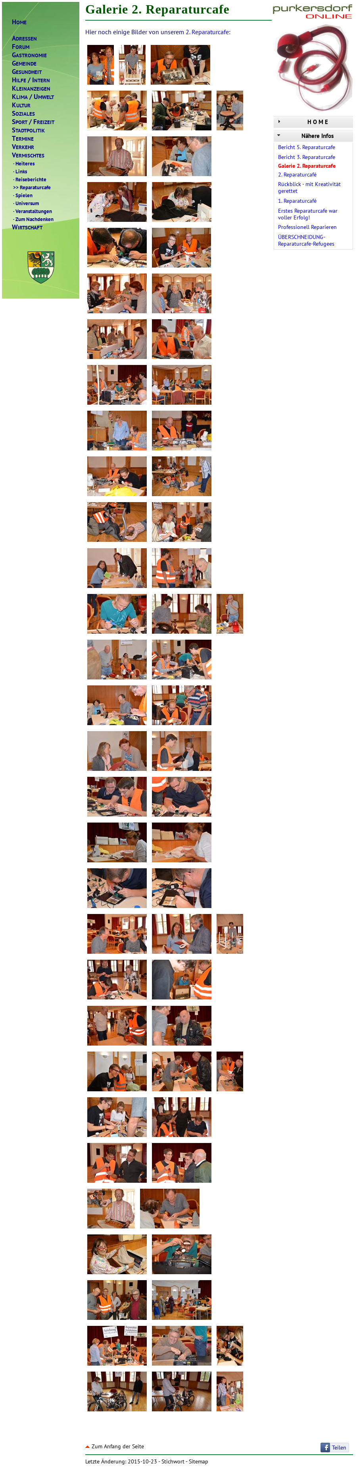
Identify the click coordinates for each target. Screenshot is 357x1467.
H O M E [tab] (302, 122)
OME (19, 22)
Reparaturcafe (31, 187)
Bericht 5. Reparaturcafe (306, 147)
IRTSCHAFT (27, 227)
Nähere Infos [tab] (305, 136)
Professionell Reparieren (307, 227)
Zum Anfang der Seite (114, 1446)
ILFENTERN (31, 80)
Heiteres (23, 163)
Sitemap (198, 1461)
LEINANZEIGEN (31, 88)
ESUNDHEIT (27, 72)
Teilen (339, 1447)
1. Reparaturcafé (297, 200)
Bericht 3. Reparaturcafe (306, 157)
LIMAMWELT (33, 97)
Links (19, 171)
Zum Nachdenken (33, 219)
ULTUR (21, 105)
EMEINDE (24, 63)
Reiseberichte (29, 179)
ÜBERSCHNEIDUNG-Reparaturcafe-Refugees (306, 240)
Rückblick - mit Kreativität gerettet (309, 187)
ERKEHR (23, 147)
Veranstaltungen (32, 211)
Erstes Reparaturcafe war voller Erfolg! (308, 214)
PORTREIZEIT (33, 122)
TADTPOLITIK (28, 130)
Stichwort (172, 1461)
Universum (25, 203)
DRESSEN (24, 38)
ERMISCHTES (28, 155)
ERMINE (23, 138)
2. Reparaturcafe (207, 32)
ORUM (20, 47)
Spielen (22, 195)
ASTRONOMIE (29, 55)
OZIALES (23, 113)
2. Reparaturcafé (297, 174)
